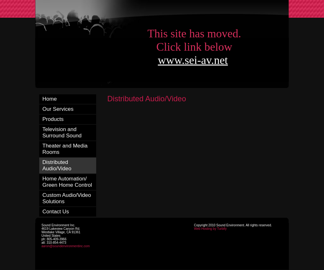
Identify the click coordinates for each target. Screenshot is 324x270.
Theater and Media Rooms (65, 149)
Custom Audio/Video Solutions (66, 198)
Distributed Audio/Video (56, 165)
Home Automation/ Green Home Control (67, 182)
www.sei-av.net (193, 60)
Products (53, 119)
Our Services (57, 109)
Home (49, 99)
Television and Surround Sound (62, 132)
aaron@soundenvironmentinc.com (65, 246)
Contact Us (55, 212)
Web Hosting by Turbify (210, 228)
